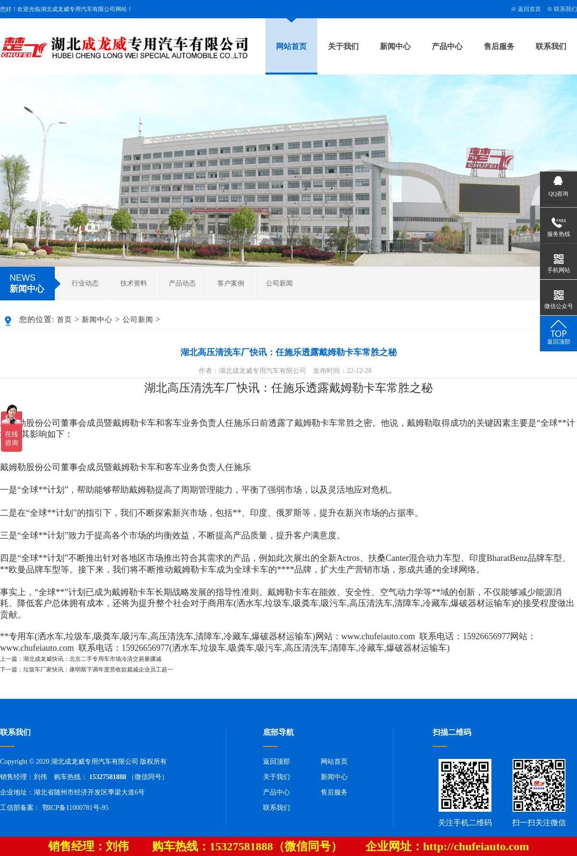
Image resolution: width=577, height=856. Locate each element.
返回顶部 (276, 761)
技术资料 (133, 283)
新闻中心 (395, 46)
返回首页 (529, 9)
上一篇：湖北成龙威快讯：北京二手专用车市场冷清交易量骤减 (81, 659)
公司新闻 (279, 283)
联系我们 (565, 9)
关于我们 (343, 46)
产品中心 (447, 46)
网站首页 (291, 46)
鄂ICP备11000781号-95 (75, 807)
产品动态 (182, 283)
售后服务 (499, 46)
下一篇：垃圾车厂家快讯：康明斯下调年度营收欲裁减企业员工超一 (86, 669)
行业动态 (85, 283)
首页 (64, 319)
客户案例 (230, 283)
